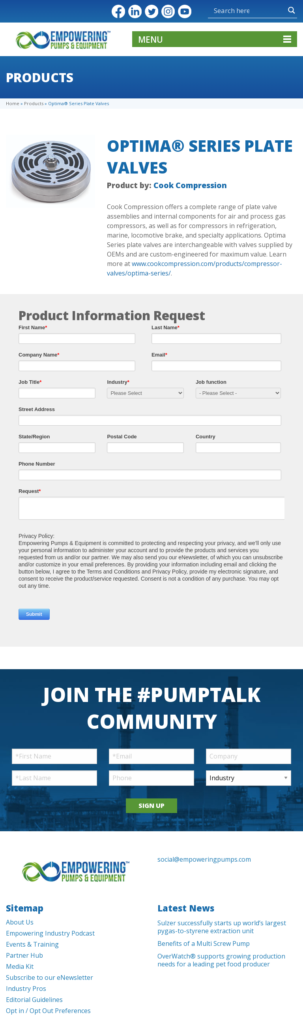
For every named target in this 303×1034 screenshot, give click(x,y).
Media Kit (20, 966)
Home (12, 103)
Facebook (118, 11)
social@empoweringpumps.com (204, 859)
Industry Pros (26, 988)
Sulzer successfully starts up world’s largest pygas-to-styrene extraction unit (221, 927)
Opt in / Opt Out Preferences (48, 1010)
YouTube (184, 11)
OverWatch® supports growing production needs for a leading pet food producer (221, 960)
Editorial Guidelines (34, 999)
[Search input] (231, 10)
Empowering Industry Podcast (50, 933)
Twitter (151, 11)
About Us (20, 922)
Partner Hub (24, 955)
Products (33, 103)
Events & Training (32, 944)
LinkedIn (135, 11)
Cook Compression (190, 185)
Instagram (168, 11)
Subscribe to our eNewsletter (49, 977)
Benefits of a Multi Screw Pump (203, 943)
